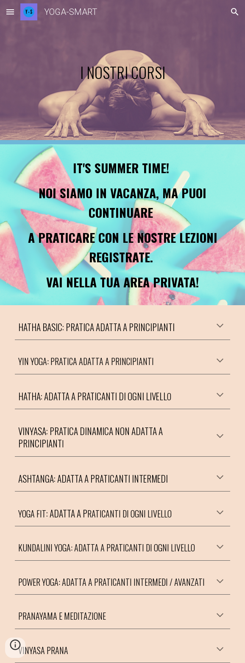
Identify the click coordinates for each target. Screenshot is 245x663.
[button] (10, 11)
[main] (122, 72)
